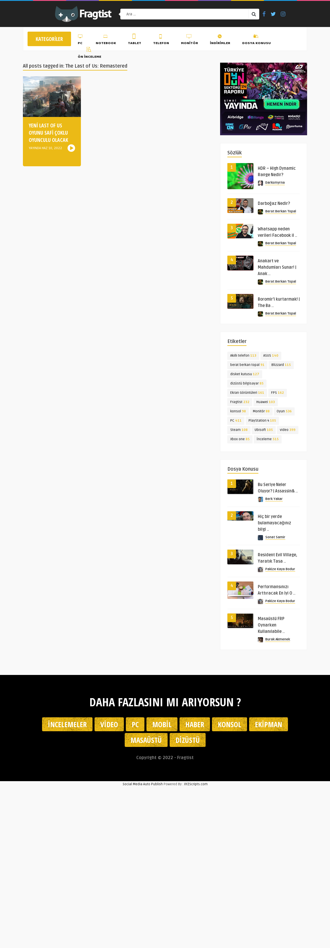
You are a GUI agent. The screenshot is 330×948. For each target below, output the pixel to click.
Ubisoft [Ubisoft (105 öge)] (264, 430)
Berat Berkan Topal (280, 211)
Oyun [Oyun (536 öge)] (284, 411)
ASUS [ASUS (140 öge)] (270, 355)
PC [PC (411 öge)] (236, 420)
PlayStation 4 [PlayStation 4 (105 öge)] (262, 420)
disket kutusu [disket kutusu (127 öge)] (244, 374)
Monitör (189, 40)
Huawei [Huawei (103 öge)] (265, 402)
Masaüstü (146, 740)
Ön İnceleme (89, 53)
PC (81, 40)
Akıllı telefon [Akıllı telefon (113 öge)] (243, 355)
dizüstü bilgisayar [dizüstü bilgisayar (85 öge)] (247, 383)
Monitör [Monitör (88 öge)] (261, 411)
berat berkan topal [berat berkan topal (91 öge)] (247, 365)
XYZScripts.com (196, 784)
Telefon (161, 40)
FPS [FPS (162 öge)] (277, 393)
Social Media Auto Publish (143, 784)
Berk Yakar (274, 499)
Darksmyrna (275, 182)
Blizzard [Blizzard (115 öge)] (281, 365)
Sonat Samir (275, 537)
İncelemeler (67, 724)
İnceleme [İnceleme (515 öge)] (268, 439)
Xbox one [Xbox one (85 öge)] (240, 439)
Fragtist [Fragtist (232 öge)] (239, 402)
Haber (194, 724)
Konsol (229, 724)
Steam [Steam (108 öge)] (239, 430)
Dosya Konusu (256, 40)
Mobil (162, 724)
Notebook (106, 40)
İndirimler (220, 40)
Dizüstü (187, 740)
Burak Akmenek (277, 639)
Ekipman (268, 724)
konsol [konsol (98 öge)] (238, 411)
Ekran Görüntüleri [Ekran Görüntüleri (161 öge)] (247, 393)
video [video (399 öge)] (287, 430)
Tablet (134, 40)
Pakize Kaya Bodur (280, 569)
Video (109, 724)
